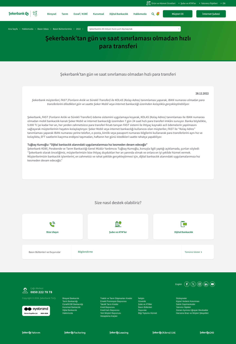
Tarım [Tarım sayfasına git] (65, 13)
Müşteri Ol (177, 13)
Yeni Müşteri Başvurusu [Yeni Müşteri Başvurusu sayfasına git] (110, 313)
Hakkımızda (27, 28)
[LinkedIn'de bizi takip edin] (205, 283)
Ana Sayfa (13, 28)
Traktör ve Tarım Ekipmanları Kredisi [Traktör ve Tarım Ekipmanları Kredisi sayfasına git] (116, 298)
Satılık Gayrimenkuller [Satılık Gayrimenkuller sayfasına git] (185, 304)
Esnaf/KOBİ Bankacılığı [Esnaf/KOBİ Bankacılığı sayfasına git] (72, 304)
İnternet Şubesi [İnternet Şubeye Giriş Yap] (211, 13)
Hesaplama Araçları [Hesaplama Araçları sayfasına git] (109, 316)
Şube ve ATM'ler (188, 3)
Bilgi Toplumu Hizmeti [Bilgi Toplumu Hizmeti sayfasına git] (147, 313)
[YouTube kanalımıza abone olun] (212, 283)
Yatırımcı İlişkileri (209, 3)
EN (224, 3)
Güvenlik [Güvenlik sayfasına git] (142, 301)
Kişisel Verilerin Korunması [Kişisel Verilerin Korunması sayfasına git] (187, 301)
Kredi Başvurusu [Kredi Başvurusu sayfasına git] (107, 307)
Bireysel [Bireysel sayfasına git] (51, 13)
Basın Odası (43, 28)
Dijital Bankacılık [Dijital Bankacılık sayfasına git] (118, 13)
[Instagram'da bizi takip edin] (199, 283)
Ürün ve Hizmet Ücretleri (160, 3)
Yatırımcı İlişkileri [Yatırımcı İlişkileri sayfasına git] (183, 307)
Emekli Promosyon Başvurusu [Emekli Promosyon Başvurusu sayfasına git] (113, 301)
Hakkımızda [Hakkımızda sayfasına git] (140, 13)
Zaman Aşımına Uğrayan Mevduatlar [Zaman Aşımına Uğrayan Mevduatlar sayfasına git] (192, 310)
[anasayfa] (23, 14)
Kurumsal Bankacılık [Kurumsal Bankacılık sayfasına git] (71, 307)
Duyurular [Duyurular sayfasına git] (142, 310)
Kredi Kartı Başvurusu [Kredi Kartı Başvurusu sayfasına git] (109, 310)
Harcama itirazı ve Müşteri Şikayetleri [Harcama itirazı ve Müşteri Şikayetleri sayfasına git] (192, 313)
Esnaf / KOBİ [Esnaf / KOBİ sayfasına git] (81, 13)
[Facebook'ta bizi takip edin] (186, 283)
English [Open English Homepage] (179, 284)
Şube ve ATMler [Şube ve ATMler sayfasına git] (145, 304)
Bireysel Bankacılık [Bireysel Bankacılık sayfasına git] (70, 298)
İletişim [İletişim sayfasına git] (141, 298)
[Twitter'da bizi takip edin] (193, 283)
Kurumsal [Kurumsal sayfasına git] (98, 13)
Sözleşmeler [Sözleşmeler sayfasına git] (181, 298)
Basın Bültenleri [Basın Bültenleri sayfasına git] (145, 307)
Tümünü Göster (192, 252)
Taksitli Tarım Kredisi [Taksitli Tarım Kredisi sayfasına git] (109, 304)
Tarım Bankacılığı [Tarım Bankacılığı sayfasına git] (70, 301)
